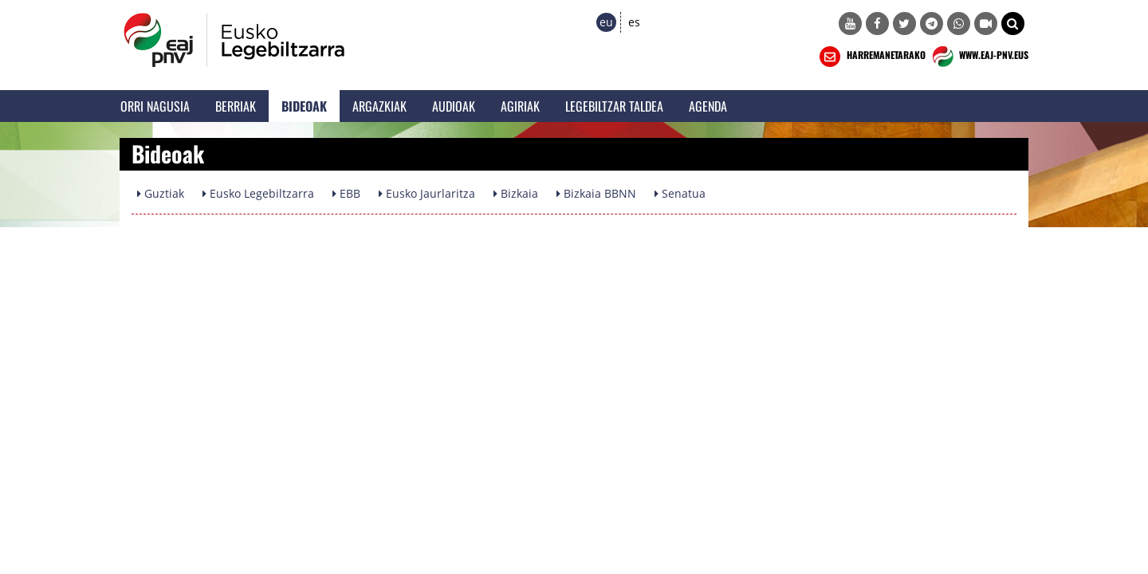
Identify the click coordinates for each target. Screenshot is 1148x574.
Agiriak (520, 106)
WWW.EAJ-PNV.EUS (978, 56)
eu (606, 21)
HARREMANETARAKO (871, 56)
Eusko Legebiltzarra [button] (258, 193)
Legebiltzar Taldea (614, 106)
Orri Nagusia (155, 106)
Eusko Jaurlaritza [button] (427, 193)
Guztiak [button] (160, 193)
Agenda (708, 106)
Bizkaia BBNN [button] (596, 193)
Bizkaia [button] (515, 193)
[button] (1012, 23)
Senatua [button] (680, 193)
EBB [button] (346, 193)
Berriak (235, 106)
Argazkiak (379, 106)
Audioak (453, 106)
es (634, 21)
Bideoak (304, 106)
